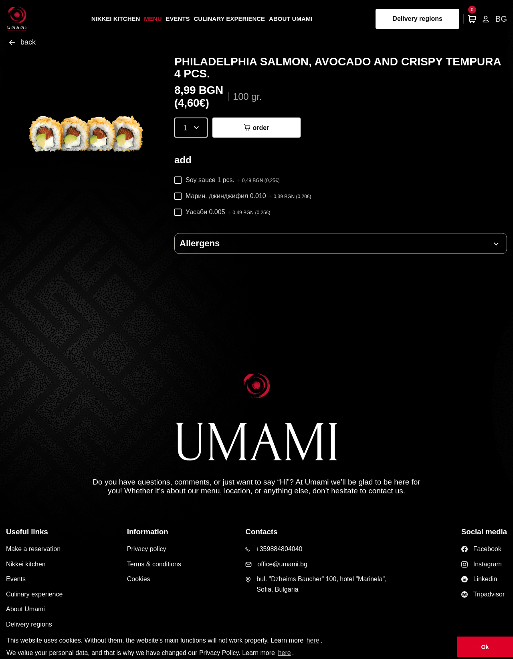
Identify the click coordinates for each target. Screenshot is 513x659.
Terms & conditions (154, 564)
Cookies (138, 579)
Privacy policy (146, 548)
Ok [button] (485, 647)
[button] (341, 243)
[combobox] (191, 128)
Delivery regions (417, 18)
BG (501, 18)
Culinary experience (229, 18)
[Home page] (17, 19)
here (313, 640)
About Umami (290, 18)
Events (178, 18)
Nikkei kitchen (115, 18)
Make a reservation (33, 548)
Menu (153, 18)
